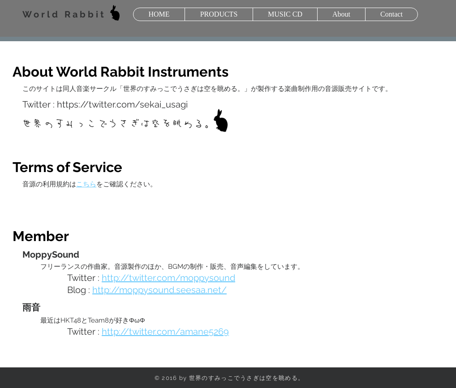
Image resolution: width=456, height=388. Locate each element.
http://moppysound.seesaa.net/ (159, 290)
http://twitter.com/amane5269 (165, 331)
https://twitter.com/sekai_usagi (122, 104)
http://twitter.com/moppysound (168, 277)
